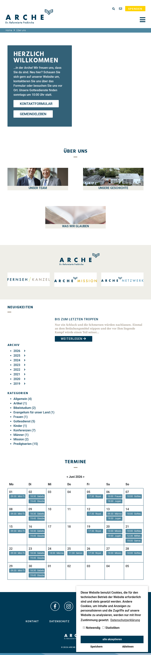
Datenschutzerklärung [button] (125, 620)
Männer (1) (21, 435)
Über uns (21, 30)
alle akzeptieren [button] (112, 639)
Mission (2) (21, 439)
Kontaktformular (36, 104)
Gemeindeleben (33, 114)
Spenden (135, 8)
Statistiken (111, 628)
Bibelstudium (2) (24, 408)
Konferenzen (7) (24, 430)
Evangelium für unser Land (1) (33, 412)
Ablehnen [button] (128, 646)
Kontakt (32, 621)
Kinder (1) (20, 426)
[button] (17, 496)
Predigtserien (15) (25, 444)
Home (9, 30)
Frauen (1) (20, 417)
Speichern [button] (96, 646)
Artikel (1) (20, 403)
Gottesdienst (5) (24, 421)
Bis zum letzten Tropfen (76, 319)
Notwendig (91, 628)
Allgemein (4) (22, 399)
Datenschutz (59, 621)
